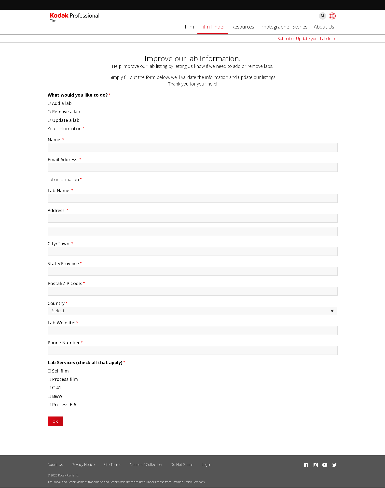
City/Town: (59, 243)
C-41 (56, 387)
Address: (57, 210)
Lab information (63, 179)
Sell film (60, 371)
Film (189, 26)
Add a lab (62, 103)
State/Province (63, 263)
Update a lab (66, 120)
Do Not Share (182, 464)
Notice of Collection (146, 464)
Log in (206, 464)
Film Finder (213, 26)
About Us (324, 26)
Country (56, 303)
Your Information (65, 128)
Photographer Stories (284, 26)
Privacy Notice (83, 464)
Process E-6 (64, 404)
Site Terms (112, 464)
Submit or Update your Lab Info (306, 38)
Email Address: (63, 159)
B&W (57, 396)
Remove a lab (66, 112)
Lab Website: (61, 323)
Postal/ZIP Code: (65, 283)
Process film (65, 379)
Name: (54, 140)
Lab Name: (59, 190)
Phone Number (64, 342)
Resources (243, 26)
